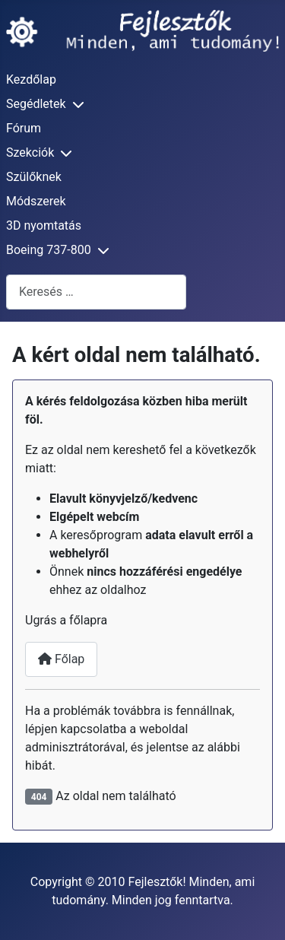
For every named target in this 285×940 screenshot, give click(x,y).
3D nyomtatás (43, 225)
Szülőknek (34, 177)
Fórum (23, 128)
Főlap (61, 659)
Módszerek (36, 201)
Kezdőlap (31, 79)
